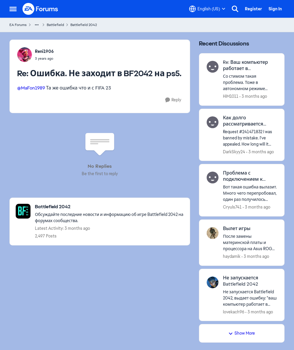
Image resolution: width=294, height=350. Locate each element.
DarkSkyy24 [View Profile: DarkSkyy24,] (234, 151)
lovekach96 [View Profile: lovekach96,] (233, 311)
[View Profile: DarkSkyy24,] (213, 122)
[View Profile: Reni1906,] (24, 54)
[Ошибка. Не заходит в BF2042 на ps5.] (44, 58)
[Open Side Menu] (13, 8)
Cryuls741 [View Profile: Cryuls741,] (232, 207)
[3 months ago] (253, 96)
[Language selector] (207, 9)
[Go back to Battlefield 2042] (109, 207)
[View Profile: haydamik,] (213, 233)
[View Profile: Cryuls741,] (213, 177)
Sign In (275, 9)
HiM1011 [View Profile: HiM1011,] (230, 96)
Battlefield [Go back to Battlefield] (55, 24)
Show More (241, 333)
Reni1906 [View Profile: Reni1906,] (44, 51)
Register (253, 9)
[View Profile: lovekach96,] (213, 282)
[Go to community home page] (41, 9)
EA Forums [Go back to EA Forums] (18, 24)
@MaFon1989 (31, 88)
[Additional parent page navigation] (36, 25)
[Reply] (173, 100)
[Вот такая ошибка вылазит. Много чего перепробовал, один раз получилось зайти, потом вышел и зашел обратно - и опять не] (250, 193)
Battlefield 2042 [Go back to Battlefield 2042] (83, 24)
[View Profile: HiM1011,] (213, 67)
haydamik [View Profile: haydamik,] (231, 256)
